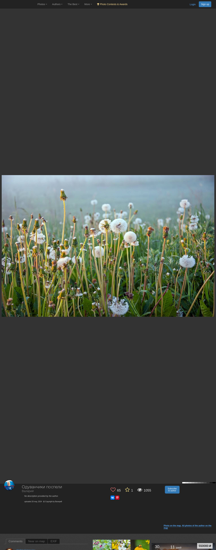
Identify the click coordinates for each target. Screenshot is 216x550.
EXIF (53, 541)
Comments (15, 541)
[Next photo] (212, 240)
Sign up (205, 4)
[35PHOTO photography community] (18, 4)
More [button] (88, 4)
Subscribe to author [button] (172, 489)
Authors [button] (57, 4)
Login (193, 4)
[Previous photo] (3, 240)
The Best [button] (73, 4)
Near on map (36, 541)
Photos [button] (42, 4)
